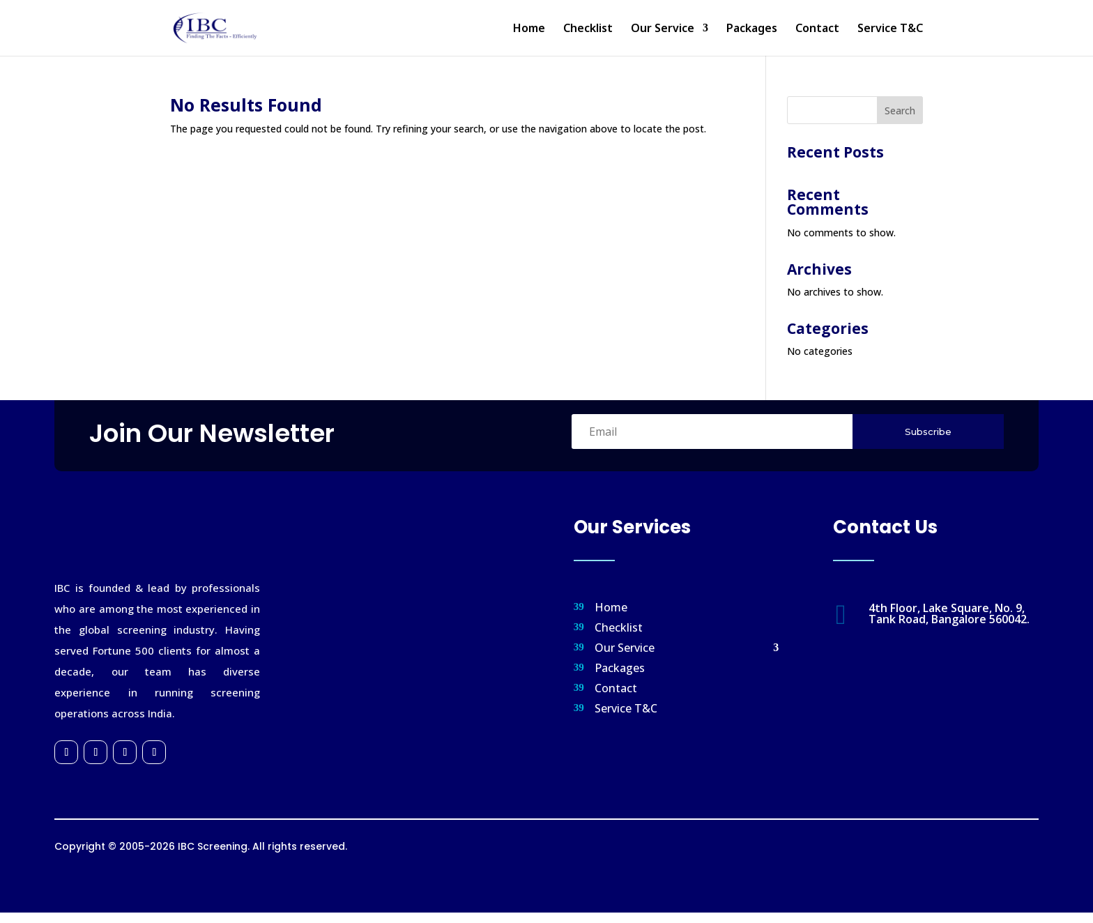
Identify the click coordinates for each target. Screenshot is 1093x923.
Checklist (588, 29)
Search (900, 110)
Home (529, 29)
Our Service (662, 29)
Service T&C (890, 29)
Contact (817, 29)
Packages (751, 29)
